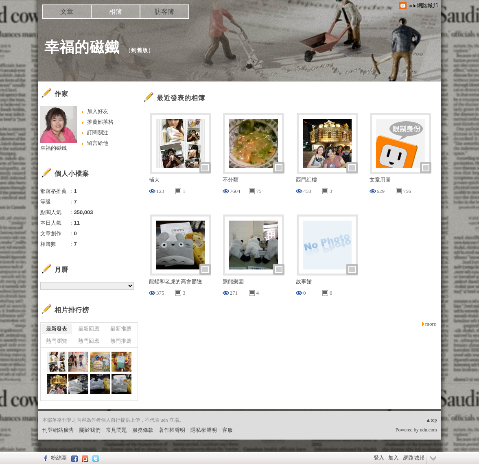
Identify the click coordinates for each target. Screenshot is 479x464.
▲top (431, 420)
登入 (379, 458)
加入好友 (97, 111)
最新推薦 (120, 329)
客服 (227, 430)
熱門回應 (88, 341)
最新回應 (88, 329)
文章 (66, 11)
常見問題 (116, 430)
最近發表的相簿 (181, 97)
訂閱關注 (97, 132)
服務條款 (142, 430)
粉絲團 (59, 458)
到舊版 (139, 50)
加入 (393, 458)
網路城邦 (413, 458)
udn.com (428, 430)
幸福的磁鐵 (82, 47)
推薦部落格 (100, 122)
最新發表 (56, 329)
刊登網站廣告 (58, 430)
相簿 (115, 11)
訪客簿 (164, 11)
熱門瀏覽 (56, 341)
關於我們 (90, 430)
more (430, 324)
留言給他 (97, 143)
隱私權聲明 (203, 430)
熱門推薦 (120, 341)
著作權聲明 (172, 430)
